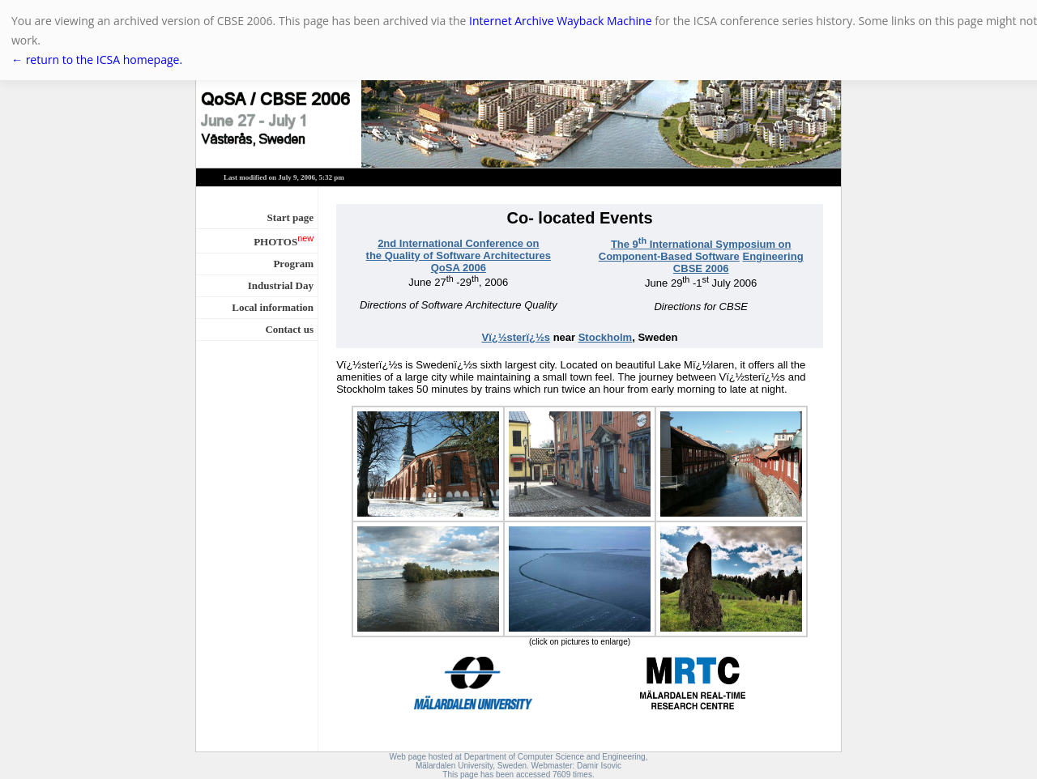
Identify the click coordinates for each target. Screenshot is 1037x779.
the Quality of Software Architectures (459, 255)
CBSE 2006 (701, 268)
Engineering (772, 256)
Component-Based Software (669, 256)
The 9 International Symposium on (701, 244)
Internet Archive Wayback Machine (560, 20)
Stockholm (605, 337)
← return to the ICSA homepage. (96, 59)
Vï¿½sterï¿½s (515, 337)
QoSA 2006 (458, 268)
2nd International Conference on (458, 243)
